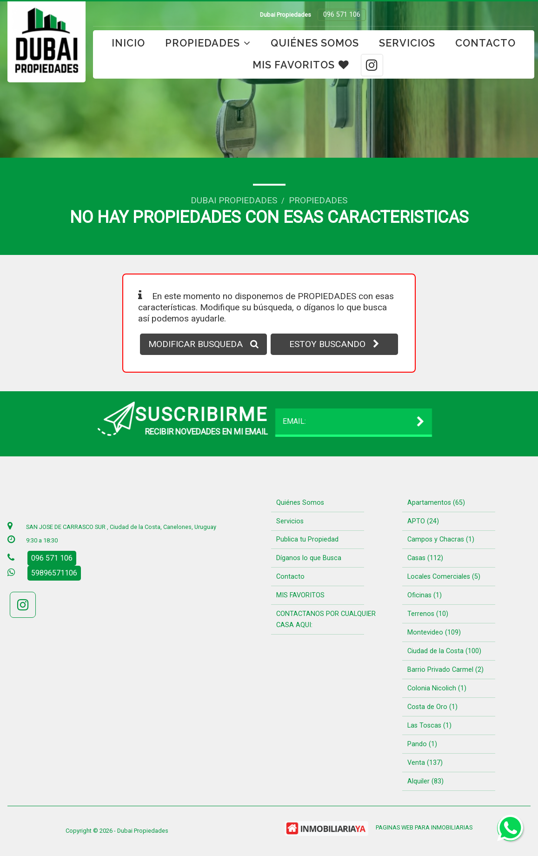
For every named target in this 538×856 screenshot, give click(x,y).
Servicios (407, 43)
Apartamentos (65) (436, 503)
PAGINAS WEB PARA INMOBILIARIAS (424, 827)
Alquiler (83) (425, 781)
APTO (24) (423, 521)
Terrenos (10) (427, 614)
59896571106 (54, 572)
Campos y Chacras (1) (440, 539)
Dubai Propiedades (234, 200)
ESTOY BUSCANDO (334, 344)
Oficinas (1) (424, 595)
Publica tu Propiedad (307, 539)
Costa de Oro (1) (432, 707)
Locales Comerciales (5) (443, 577)
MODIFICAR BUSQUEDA (203, 344)
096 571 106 (341, 15)
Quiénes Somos (315, 43)
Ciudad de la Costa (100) (444, 651)
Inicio (128, 43)
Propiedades (208, 43)
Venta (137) (425, 763)
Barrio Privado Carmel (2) (445, 670)
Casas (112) (425, 558)
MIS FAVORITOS (300, 65)
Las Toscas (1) (429, 725)
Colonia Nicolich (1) (436, 688)
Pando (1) (422, 744)
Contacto (485, 43)
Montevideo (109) (434, 632)
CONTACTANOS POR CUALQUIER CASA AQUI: (326, 619)
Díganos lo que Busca (308, 558)
